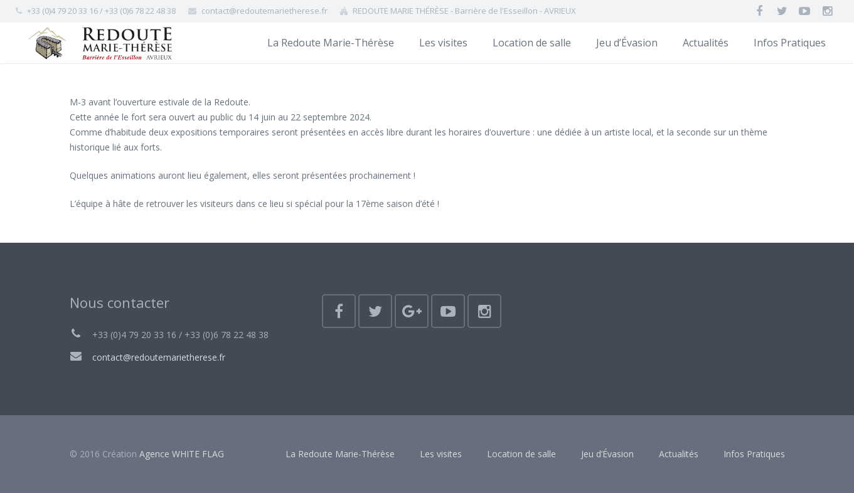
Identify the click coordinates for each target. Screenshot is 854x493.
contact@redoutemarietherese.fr (158, 357)
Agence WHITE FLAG (181, 454)
